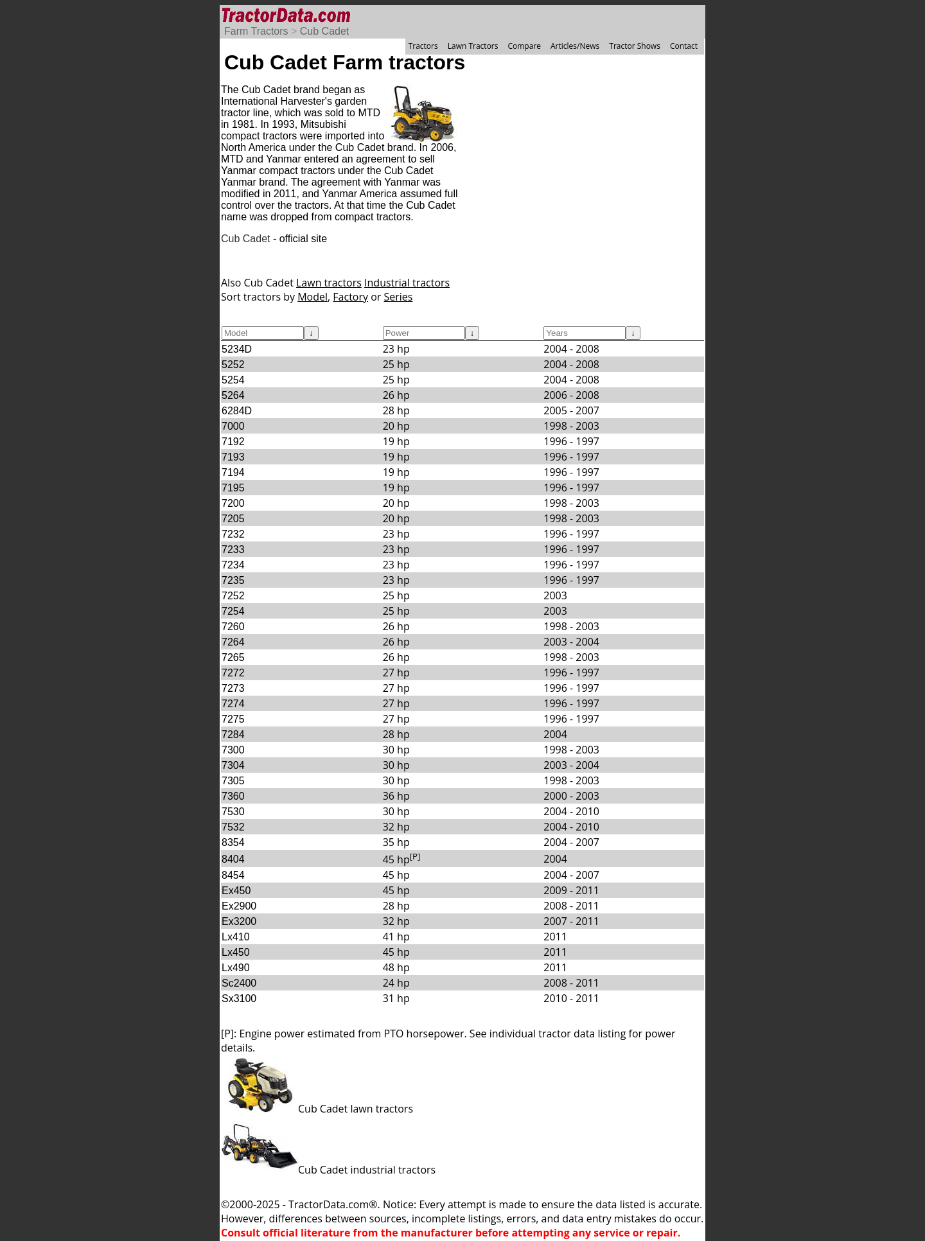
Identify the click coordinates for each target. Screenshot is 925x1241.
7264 (233, 642)
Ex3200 (239, 921)
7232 (233, 534)
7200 (233, 503)
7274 (233, 703)
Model (312, 297)
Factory (350, 297)
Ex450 (236, 890)
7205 (233, 518)
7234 (233, 564)
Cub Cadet (324, 31)
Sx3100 (239, 998)
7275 (233, 719)
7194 (233, 472)
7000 (233, 426)
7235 (233, 580)
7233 (233, 549)
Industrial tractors (407, 283)
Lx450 (236, 952)
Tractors (423, 45)
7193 (233, 457)
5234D (237, 349)
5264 (233, 395)
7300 (233, 749)
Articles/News (575, 45)
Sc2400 (239, 983)
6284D (237, 410)
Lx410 (236, 936)
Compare (524, 45)
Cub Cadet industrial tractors (328, 1170)
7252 (233, 595)
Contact (684, 45)
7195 (233, 487)
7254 (233, 611)
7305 (233, 780)
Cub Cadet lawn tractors (317, 1109)
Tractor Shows (634, 45)
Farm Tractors (256, 31)
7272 (233, 672)
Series (398, 297)
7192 (233, 441)
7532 (233, 827)
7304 (233, 765)
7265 (233, 657)
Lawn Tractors (473, 45)
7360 (233, 796)
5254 (233, 379)
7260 (233, 626)
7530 (233, 811)
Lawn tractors (329, 283)
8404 (233, 859)
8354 (233, 842)
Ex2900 (239, 906)
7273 (233, 688)
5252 (233, 364)
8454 (233, 875)
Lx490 (236, 967)
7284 (233, 734)
